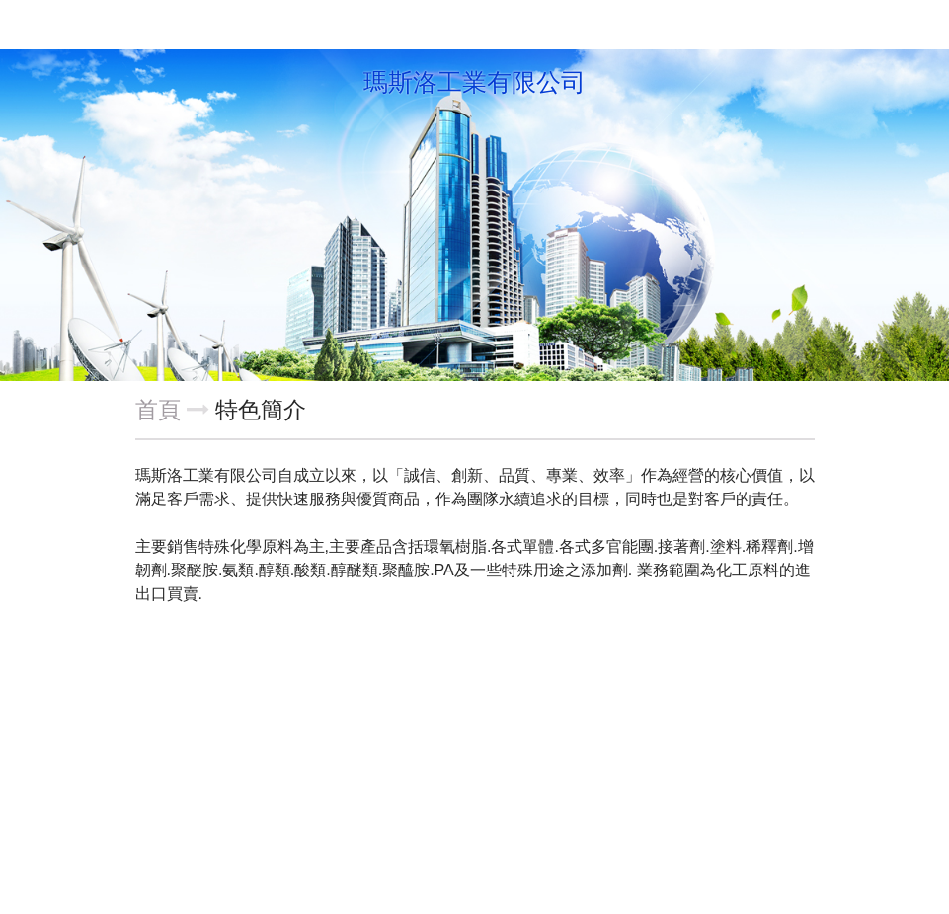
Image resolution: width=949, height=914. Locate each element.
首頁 (158, 409)
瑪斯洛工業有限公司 (474, 83)
